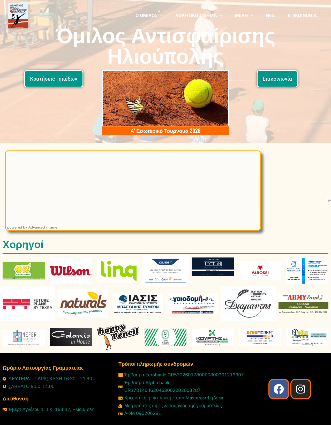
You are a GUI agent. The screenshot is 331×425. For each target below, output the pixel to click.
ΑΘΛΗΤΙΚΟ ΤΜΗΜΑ (199, 15)
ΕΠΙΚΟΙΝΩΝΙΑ (302, 15)
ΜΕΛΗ (245, 15)
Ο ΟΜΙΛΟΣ (150, 15)
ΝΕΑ (270, 15)
